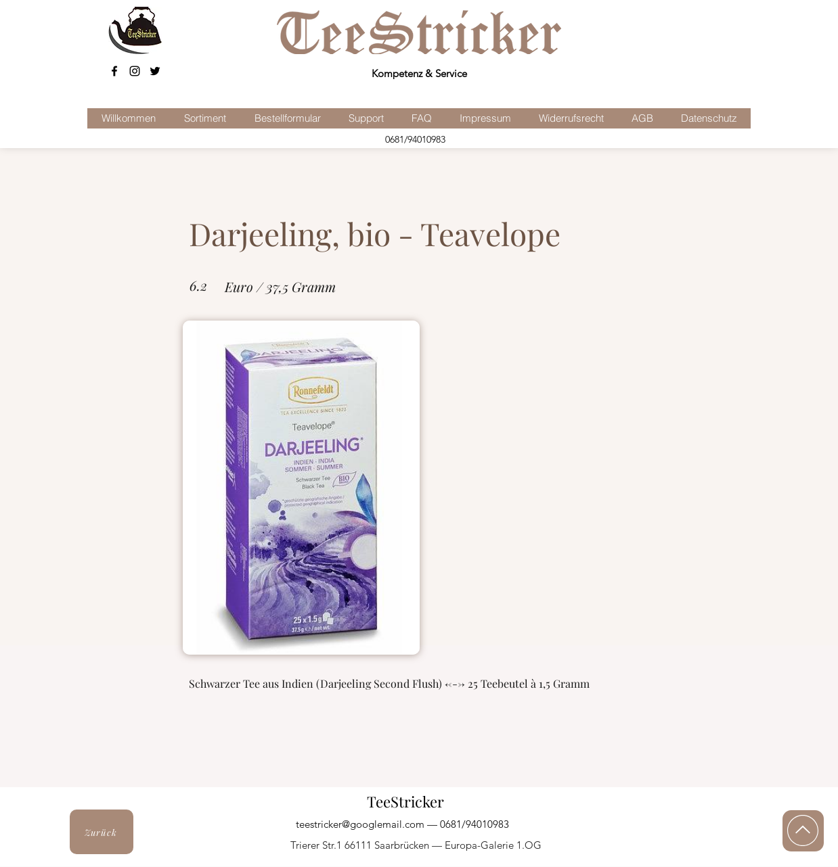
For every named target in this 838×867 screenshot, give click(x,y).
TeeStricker (405, 801)
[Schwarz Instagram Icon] (134, 71)
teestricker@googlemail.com (360, 824)
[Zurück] (101, 832)
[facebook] (114, 71)
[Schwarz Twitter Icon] (155, 71)
